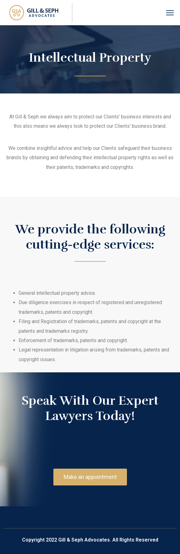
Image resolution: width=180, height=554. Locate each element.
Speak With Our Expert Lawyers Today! (90, 408)
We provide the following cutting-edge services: (90, 237)
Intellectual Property (90, 57)
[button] (90, 477)
